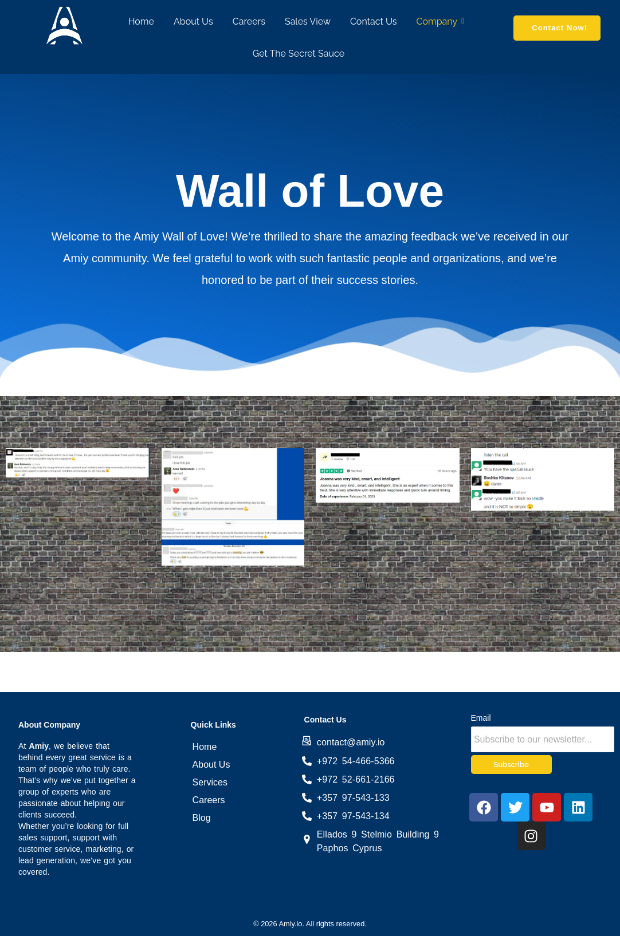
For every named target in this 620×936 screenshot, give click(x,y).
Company (439, 21)
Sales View (308, 21)
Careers (249, 21)
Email (481, 717)
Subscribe (511, 764)
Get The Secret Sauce (298, 53)
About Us (193, 21)
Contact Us (373, 21)
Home (141, 21)
